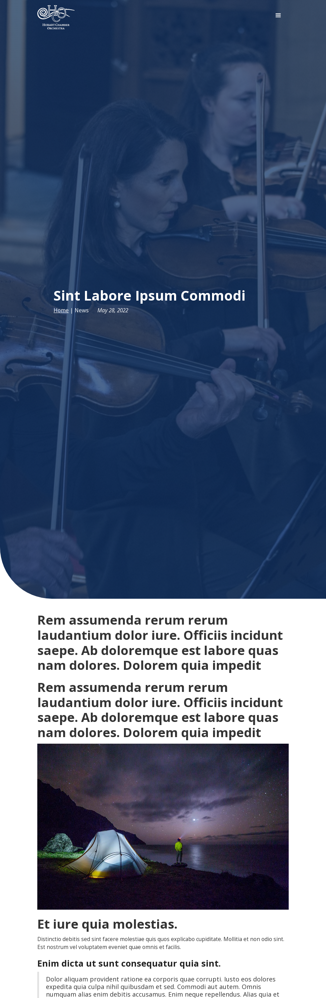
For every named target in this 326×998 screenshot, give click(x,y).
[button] (278, 15)
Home (61, 310)
